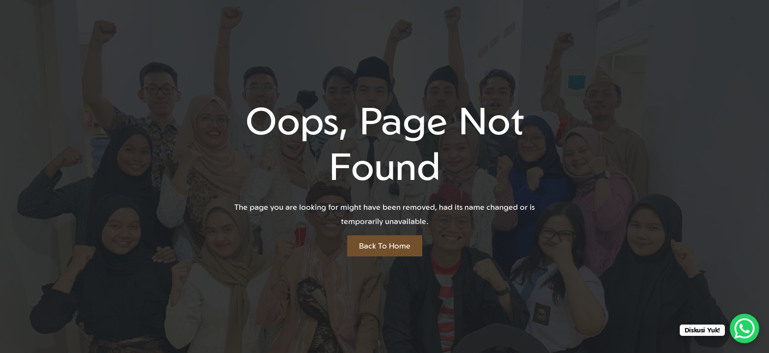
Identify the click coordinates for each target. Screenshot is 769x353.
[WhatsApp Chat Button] (744, 328)
